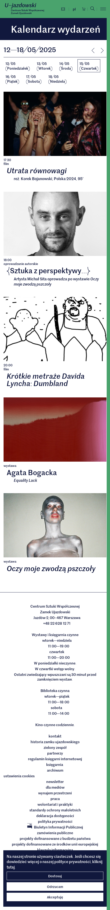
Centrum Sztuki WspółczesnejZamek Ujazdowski (27, 11)
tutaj (11, 866)
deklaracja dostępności (55, 815)
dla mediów (55, 787)
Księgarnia (55, 764)
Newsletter (55, 781)
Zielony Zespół (55, 747)
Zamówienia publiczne (55, 832)
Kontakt (55, 736)
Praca (55, 798)
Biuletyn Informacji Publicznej (55, 827)
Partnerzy (55, 753)
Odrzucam (55, 886)
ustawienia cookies (19, 776)
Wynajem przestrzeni (55, 793)
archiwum (55, 770)
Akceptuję (55, 897)
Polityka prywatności (55, 821)
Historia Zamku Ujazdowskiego (55, 741)
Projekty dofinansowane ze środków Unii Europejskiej (55, 844)
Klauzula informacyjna (55, 849)
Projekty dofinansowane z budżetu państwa (55, 838)
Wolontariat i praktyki (55, 804)
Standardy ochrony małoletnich (55, 810)
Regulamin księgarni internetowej (55, 758)
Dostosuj (55, 876)
